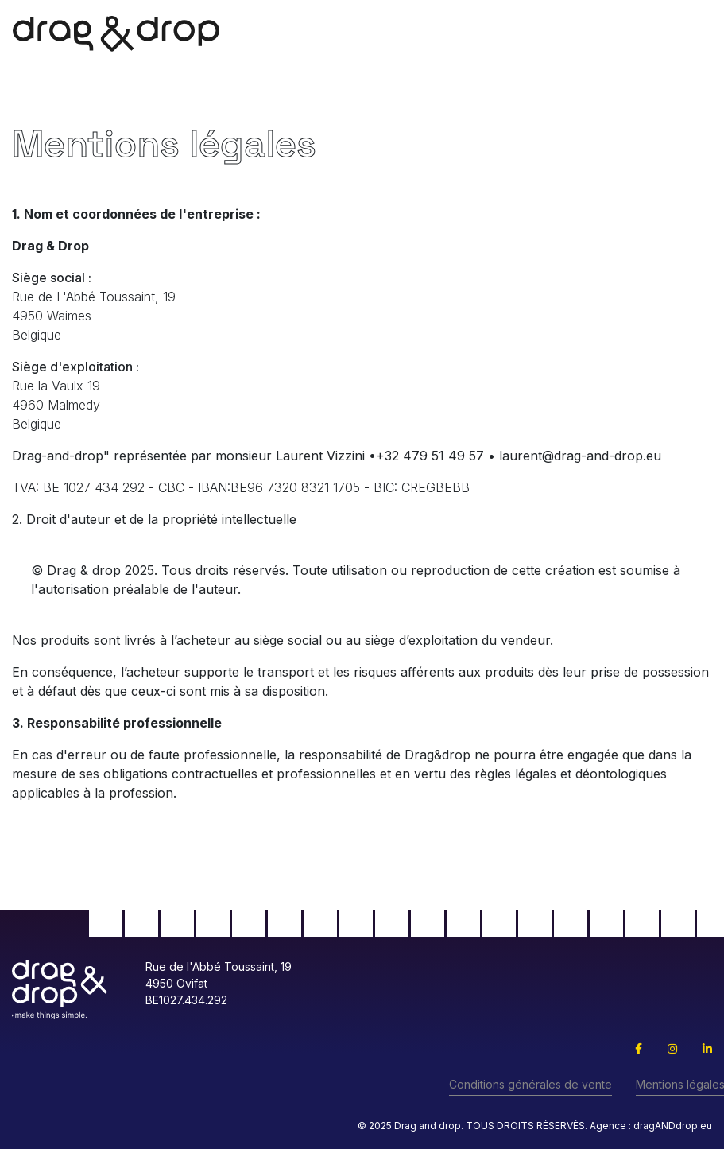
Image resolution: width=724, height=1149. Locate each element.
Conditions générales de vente (530, 1084)
